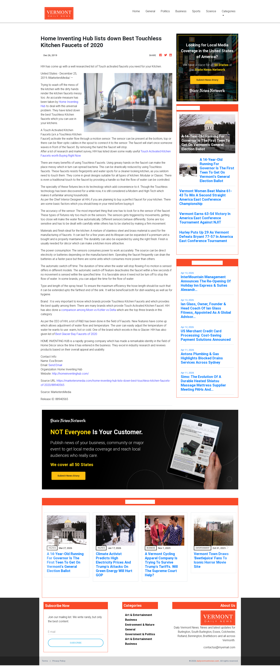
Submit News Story (207, 79)
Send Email (55, 365)
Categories (228, 11)
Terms (45, 660)
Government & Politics (140, 634)
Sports (196, 11)
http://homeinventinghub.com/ (70, 373)
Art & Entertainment (138, 615)
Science (211, 11)
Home (137, 11)
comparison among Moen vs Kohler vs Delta (88, 310)
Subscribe (76, 642)
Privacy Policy (58, 660)
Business (180, 11)
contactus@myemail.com (219, 647)
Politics (165, 11)
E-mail (51, 631)
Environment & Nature (139, 624)
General (150, 11)
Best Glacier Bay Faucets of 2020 (76, 334)
